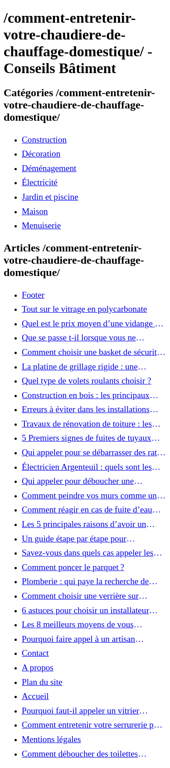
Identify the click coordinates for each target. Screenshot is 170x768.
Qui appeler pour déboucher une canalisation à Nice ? (78, 481)
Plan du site (42, 682)
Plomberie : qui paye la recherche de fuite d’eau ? (85, 581)
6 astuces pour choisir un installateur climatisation (85, 610)
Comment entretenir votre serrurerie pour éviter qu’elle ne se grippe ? (93, 725)
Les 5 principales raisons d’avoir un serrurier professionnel (84, 524)
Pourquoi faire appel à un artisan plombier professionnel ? (78, 639)
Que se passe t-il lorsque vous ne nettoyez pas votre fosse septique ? (82, 338)
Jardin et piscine (50, 197)
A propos (37, 667)
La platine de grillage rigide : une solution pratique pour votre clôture (83, 367)
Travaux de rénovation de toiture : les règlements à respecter (87, 424)
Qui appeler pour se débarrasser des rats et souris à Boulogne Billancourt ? (91, 453)
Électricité (40, 182)
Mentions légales (51, 739)
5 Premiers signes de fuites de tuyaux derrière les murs (86, 438)
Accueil (35, 696)
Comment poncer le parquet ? (73, 567)
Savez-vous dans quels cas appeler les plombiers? (87, 553)
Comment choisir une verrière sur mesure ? (80, 596)
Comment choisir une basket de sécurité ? (91, 352)
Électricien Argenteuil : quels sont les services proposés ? (87, 467)
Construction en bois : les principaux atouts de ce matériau (86, 395)
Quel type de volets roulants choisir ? (86, 380)
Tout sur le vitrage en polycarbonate (84, 309)
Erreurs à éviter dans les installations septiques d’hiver (86, 409)
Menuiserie (41, 225)
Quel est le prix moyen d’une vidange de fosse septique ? (92, 324)
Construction (44, 139)
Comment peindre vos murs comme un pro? (89, 496)
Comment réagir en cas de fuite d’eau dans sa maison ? (87, 510)
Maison (35, 211)
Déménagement (49, 168)
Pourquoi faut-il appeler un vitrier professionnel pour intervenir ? (80, 711)
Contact (35, 653)
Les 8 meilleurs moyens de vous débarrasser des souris (78, 625)
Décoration (41, 153)
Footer (33, 295)
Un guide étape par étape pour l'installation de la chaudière (74, 539)
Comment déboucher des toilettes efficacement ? (80, 754)
